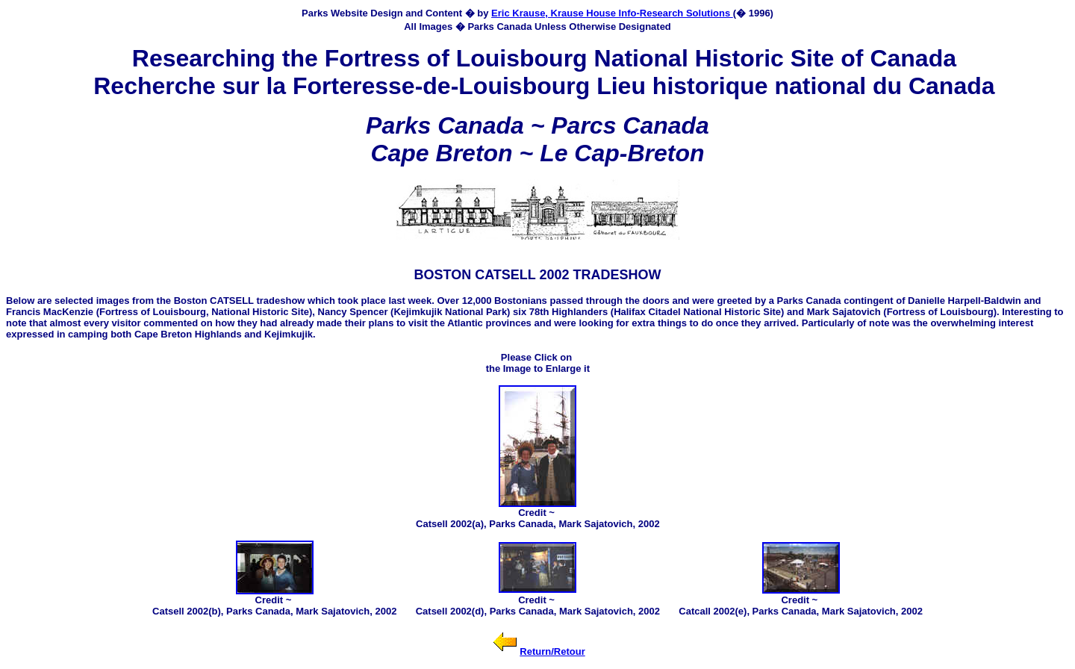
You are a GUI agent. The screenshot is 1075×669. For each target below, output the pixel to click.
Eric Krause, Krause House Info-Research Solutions (612, 13)
